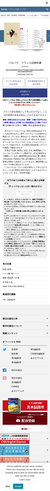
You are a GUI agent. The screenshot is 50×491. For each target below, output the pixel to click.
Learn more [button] (25, 479)
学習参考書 (21, 15)
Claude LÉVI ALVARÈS (36, 70)
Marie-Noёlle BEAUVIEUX (14, 70)
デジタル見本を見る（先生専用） (13, 82)
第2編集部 (16, 357)
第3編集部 (16, 362)
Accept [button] (18, 486)
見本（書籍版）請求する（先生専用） (36, 82)
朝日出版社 (25, 3)
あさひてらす (37, 357)
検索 (47, 9)
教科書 (14, 353)
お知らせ (3, 15)
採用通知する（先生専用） (25, 93)
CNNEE (15, 386)
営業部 (14, 349)
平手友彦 (26, 70)
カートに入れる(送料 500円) (26, 193)
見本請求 (46, 15)
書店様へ (25, 428)
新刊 (8, 15)
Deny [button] (8, 486)
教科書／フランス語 (10, 9)
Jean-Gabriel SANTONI (25, 71)
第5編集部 (35, 349)
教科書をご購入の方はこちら (25, 105)
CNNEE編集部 (38, 353)
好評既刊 (14, 15)
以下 (8, 180)
